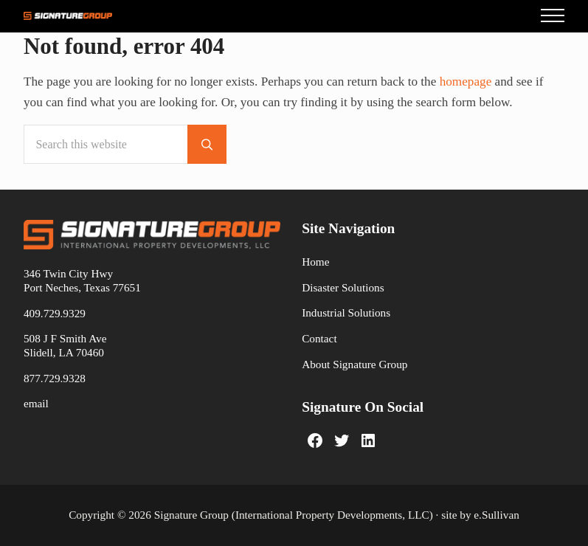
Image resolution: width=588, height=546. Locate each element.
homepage (466, 82)
